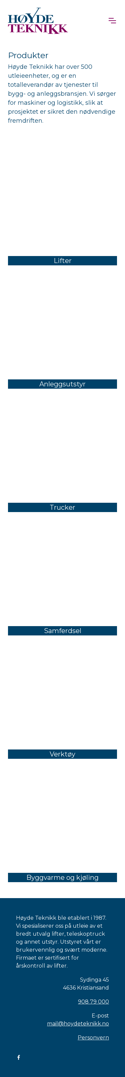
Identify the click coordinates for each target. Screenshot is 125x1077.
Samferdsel (62, 631)
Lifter (63, 261)
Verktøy (62, 754)
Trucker (62, 507)
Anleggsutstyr (62, 384)
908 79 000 (93, 1002)
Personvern (93, 1037)
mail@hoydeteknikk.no (78, 1023)
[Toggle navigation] (112, 21)
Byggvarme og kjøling (62, 877)
